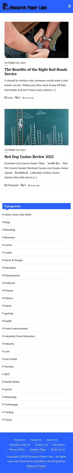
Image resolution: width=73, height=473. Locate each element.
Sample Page (38, 449)
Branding (9, 229)
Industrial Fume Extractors (19, 336)
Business (9, 237)
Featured (11, 185)
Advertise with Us (19, 444)
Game (7, 306)
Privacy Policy (17, 449)
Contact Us (41, 444)
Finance (8, 290)
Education (10, 267)
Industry (9, 344)
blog (7, 222)
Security (9, 366)
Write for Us (58, 449)
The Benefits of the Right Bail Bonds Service (36, 71)
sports (8, 389)
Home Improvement (16, 328)
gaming (8, 313)
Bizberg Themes (36, 466)
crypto (8, 252)
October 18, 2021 (15, 150)
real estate (10, 359)
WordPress (40, 461)
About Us (19, 440)
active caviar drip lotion (17, 214)
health (8, 321)
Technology (11, 404)
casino (8, 245)
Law (9, 97)
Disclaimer (59, 444)
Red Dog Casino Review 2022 (29, 156)
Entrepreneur (12, 275)
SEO (7, 374)
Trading (8, 412)
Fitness (8, 298)
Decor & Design (13, 260)
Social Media (11, 382)
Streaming (10, 397)
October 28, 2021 (15, 63)
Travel (8, 420)
